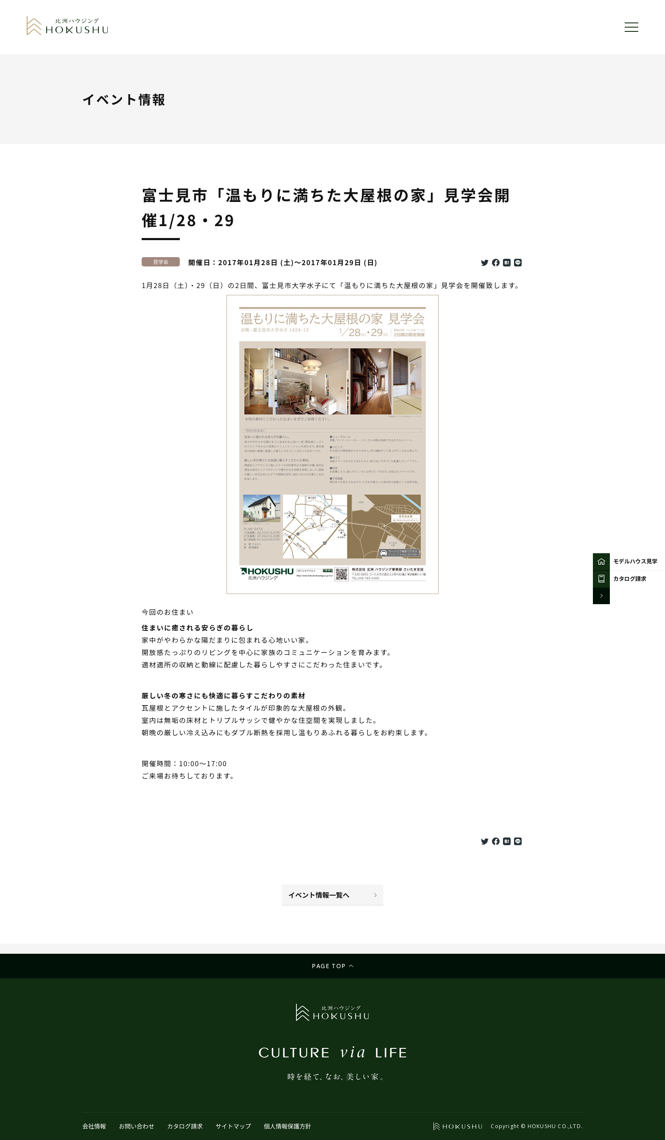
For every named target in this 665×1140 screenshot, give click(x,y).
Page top (329, 966)
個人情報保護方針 (287, 1126)
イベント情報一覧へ (318, 895)
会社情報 (94, 1126)
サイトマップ (233, 1126)
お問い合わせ (136, 1126)
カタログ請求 (185, 1126)
